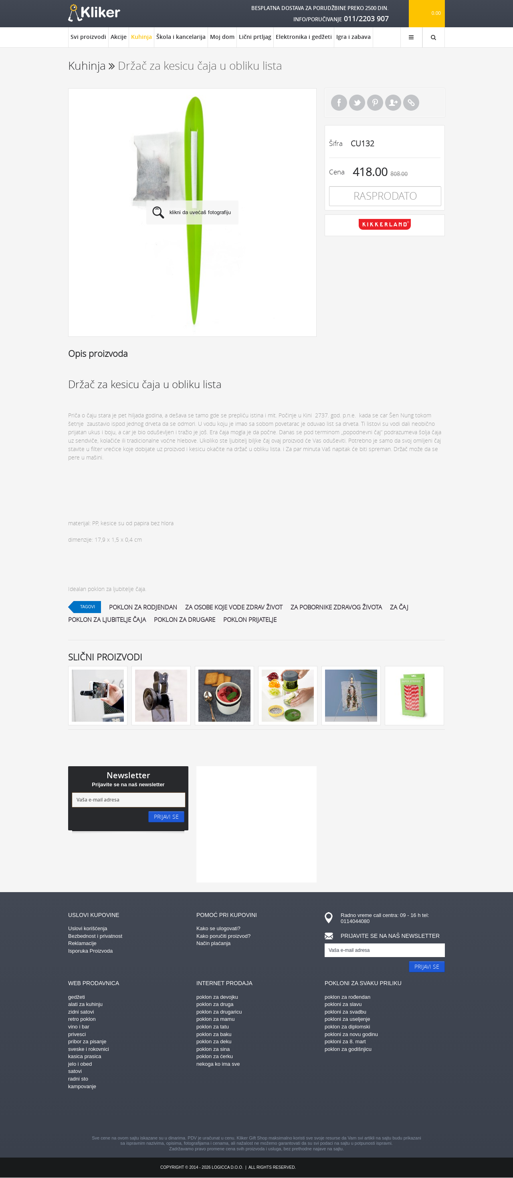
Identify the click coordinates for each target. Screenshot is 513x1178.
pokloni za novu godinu (351, 1034)
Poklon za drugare (184, 619)
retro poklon (82, 1019)
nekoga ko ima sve (218, 1064)
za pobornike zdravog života (336, 607)
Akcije (119, 36)
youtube (327, 1113)
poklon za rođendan (347, 997)
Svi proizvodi (88, 36)
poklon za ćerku (214, 1056)
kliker (94, 13)
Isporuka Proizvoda (90, 951)
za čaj (399, 607)
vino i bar (78, 1027)
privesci (77, 1034)
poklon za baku (213, 1034)
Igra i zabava (353, 36)
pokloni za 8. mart (345, 1041)
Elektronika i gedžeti (304, 36)
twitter (299, 1113)
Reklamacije (82, 943)
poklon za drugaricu (219, 1012)
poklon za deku (213, 1041)
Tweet (357, 103)
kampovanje (82, 1086)
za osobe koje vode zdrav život (234, 607)
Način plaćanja (213, 943)
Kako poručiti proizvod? (223, 936)
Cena (337, 171)
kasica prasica (84, 1056)
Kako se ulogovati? (218, 928)
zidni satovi (81, 1012)
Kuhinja (141, 40)
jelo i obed (80, 1064)
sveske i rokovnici (88, 1049)
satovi (75, 1071)
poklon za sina (213, 1049)
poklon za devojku (217, 997)
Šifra (336, 143)
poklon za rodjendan (143, 607)
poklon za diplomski (347, 1027)
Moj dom (222, 36)
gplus (271, 1113)
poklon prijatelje (250, 619)
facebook (186, 1113)
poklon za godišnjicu (348, 1049)
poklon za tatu (212, 1027)
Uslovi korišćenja (87, 928)
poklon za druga (215, 1004)
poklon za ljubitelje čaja (107, 619)
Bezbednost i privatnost (95, 936)
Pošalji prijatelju (393, 103)
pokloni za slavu (343, 1004)
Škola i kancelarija (181, 36)
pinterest (214, 1113)
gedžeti (76, 997)
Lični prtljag (255, 36)
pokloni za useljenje (347, 1019)
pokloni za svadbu (345, 1012)
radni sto (78, 1079)
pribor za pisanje (87, 1041)
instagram (242, 1113)
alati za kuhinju (85, 1004)
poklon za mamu (215, 1019)
